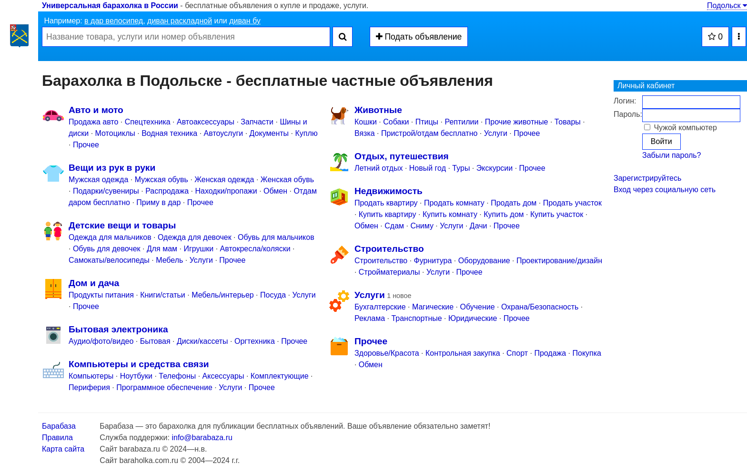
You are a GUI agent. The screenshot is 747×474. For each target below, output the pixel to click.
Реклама (369, 318)
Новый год (427, 168)
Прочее (86, 145)
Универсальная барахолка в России (110, 5)
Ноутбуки (136, 376)
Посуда (273, 295)
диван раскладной (179, 21)
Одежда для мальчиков (110, 237)
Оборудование (484, 261)
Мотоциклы (115, 133)
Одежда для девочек (195, 237)
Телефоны (177, 376)
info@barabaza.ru (202, 437)
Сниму (422, 226)
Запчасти (257, 122)
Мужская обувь (161, 179)
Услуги (201, 260)
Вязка (364, 133)
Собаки (396, 122)
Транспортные (416, 318)
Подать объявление (419, 36)
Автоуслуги (223, 133)
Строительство (380, 261)
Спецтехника (148, 122)
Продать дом (513, 203)
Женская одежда (224, 179)
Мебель (169, 260)
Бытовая (155, 341)
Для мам (162, 249)
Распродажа (167, 191)
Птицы (426, 122)
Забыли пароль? (671, 155)
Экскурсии (494, 168)
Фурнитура (433, 261)
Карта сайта (63, 449)
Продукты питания (101, 295)
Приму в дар (158, 202)
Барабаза (59, 426)
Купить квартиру (387, 214)
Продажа (550, 353)
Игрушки (198, 249)
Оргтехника (254, 341)
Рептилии (461, 122)
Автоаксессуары (206, 122)
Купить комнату (450, 214)
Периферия (89, 387)
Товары (568, 122)
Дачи (478, 226)
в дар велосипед (113, 21)
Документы (269, 133)
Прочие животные (516, 122)
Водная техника (169, 133)
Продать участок (572, 203)
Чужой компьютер (680, 128)
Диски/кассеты (202, 341)
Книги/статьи (162, 295)
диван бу (245, 21)
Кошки (365, 122)
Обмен (275, 191)
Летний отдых (378, 168)
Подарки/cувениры (106, 191)
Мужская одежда (98, 179)
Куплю (306, 133)
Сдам (394, 226)
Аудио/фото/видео (101, 341)
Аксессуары (223, 376)
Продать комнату (454, 203)
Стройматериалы (389, 272)
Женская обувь (287, 179)
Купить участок (556, 214)
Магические (433, 307)
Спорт (517, 353)
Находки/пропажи (226, 191)
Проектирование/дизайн (559, 261)
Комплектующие (280, 376)
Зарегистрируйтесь (647, 178)
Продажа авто (93, 122)
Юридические (472, 318)
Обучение (477, 307)
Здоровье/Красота (386, 353)
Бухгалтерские (380, 307)
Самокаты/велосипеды (109, 260)
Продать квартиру (386, 203)
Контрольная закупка (462, 353)
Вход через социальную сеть (665, 189)
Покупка (587, 353)
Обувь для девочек (107, 249)
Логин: (625, 101)
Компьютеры (91, 376)
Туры (461, 168)
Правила (57, 437)
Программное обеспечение (164, 387)
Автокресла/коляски (255, 249)
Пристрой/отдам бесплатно (429, 133)
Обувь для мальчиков (276, 237)
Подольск (727, 5)
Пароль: (628, 114)
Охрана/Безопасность (539, 307)
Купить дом (504, 214)
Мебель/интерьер (223, 295)
